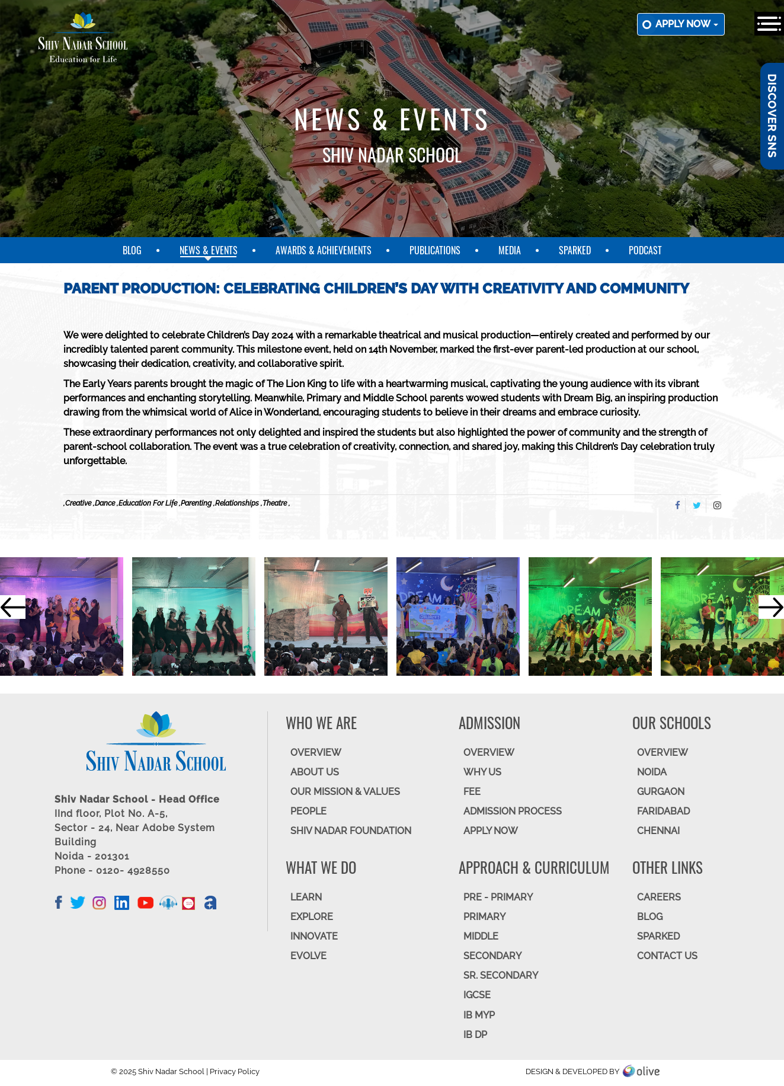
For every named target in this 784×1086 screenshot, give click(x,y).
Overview (662, 752)
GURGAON (660, 791)
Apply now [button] (686, 24)
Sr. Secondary (500, 975)
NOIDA (652, 772)
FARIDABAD (663, 811)
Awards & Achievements (324, 250)
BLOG (650, 916)
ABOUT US (314, 772)
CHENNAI (658, 830)
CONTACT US (667, 956)
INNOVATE (314, 936)
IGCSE (477, 995)
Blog (132, 250)
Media (509, 250)
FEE (472, 791)
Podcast (645, 250)
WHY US (482, 772)
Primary (484, 916)
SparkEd (575, 250)
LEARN (306, 897)
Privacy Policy (235, 1071)
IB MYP (479, 1015)
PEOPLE (308, 811)
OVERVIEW (315, 752)
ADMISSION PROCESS (512, 811)
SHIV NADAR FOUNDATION (350, 830)
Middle (480, 936)
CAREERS (659, 897)
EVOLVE (308, 956)
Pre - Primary (498, 897)
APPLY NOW (490, 830)
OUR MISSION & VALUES (345, 791)
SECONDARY (492, 956)
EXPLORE (311, 916)
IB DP (475, 1034)
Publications (434, 250)
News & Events (209, 250)
